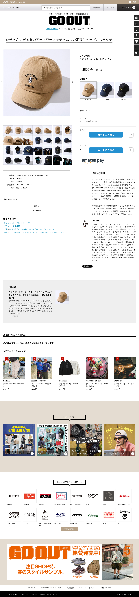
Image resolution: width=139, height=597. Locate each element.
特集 (6, 229)
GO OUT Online (52, 29)
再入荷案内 (91, 121)
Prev (1, 82)
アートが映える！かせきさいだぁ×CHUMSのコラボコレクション (36, 232)
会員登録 (96, 8)
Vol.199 (17, 2)
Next (72, 82)
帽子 (19, 223)
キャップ (26, 223)
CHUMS (96, 221)
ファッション (9, 223)
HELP (134, 2)
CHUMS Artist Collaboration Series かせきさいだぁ (31, 229)
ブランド (7, 226)
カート (130, 7)
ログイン (110, 8)
